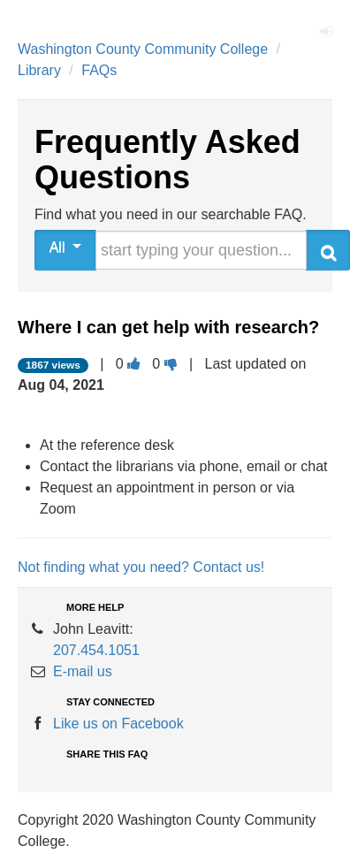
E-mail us (82, 671)
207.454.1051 (96, 650)
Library (39, 70)
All (65, 247)
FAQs (99, 70)
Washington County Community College (143, 49)
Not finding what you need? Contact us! (141, 567)
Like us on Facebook (118, 723)
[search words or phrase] (201, 250)
